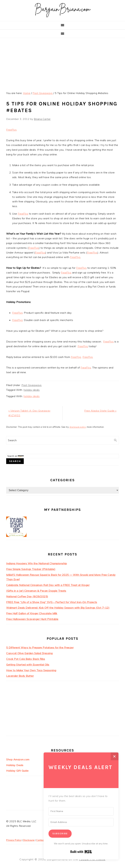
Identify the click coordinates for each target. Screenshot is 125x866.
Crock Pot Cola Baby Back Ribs (25, 659)
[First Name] (81, 811)
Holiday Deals (14, 765)
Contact (40, 840)
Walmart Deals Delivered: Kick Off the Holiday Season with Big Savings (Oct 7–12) (57, 607)
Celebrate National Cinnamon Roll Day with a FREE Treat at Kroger (48, 585)
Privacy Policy (13, 840)
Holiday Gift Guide (17, 770)
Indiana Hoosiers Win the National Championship (36, 563)
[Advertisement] (62, 62)
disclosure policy (77, 427)
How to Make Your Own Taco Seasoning (31, 670)
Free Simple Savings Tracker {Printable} (30, 569)
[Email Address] (81, 822)
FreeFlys (11, 129)
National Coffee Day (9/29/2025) (27, 596)
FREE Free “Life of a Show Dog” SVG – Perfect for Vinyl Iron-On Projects (51, 602)
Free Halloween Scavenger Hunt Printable (32, 619)
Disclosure (29, 840)
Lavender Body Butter (20, 675)
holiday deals (32, 389)
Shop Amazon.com (17, 759)
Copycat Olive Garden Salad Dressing (29, 653)
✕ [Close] (114, 756)
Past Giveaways (31, 385)
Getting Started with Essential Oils (27, 664)
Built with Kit (81, 852)
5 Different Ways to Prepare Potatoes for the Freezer (40, 647)
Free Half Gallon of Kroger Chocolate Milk (31, 613)
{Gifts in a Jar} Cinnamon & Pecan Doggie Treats (36, 590)
